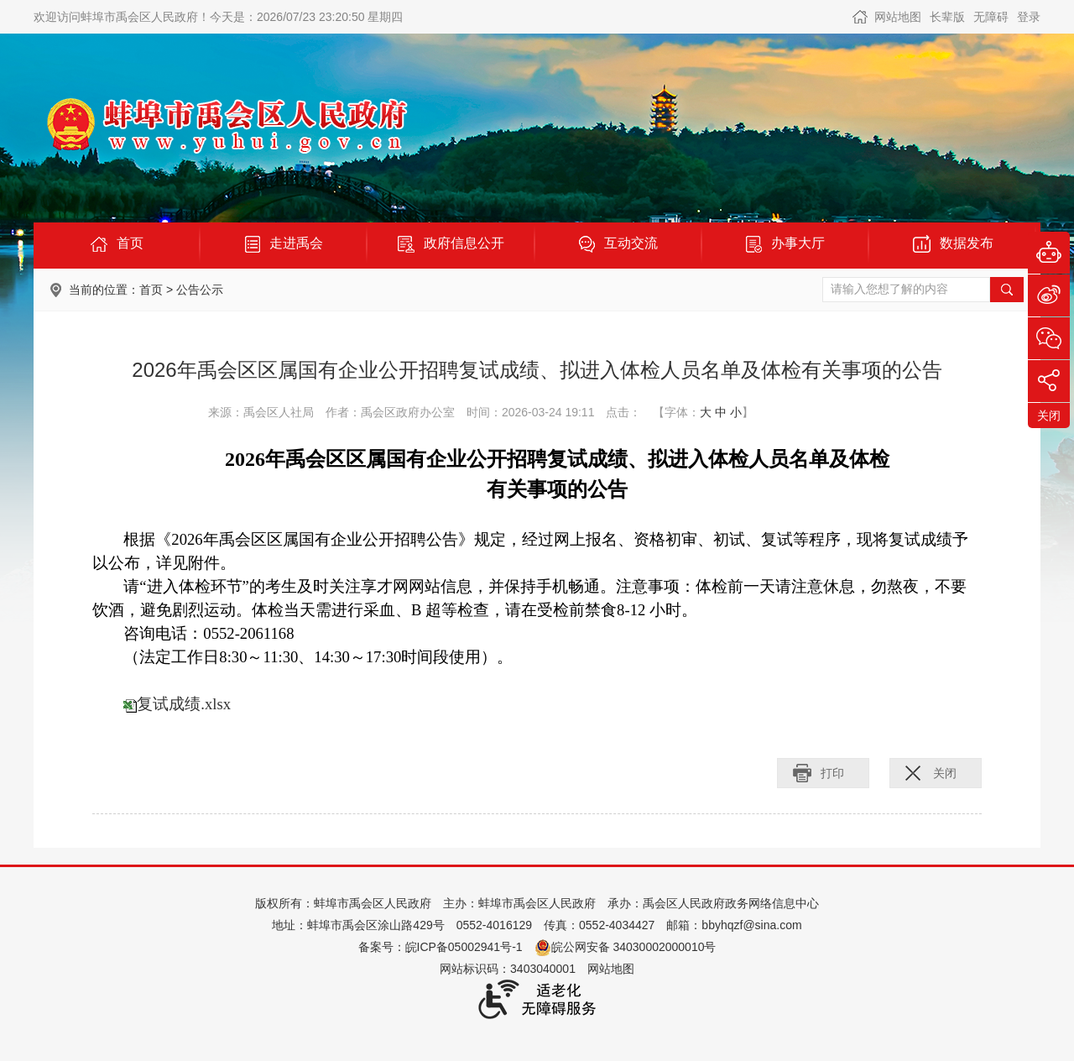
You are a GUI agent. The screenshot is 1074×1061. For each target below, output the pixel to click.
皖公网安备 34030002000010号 (625, 947)
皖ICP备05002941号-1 (464, 947)
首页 (151, 289)
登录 (1028, 17)
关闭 (945, 773)
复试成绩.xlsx (184, 704)
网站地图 (897, 17)
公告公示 (199, 289)
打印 (832, 773)
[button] (947, 17)
